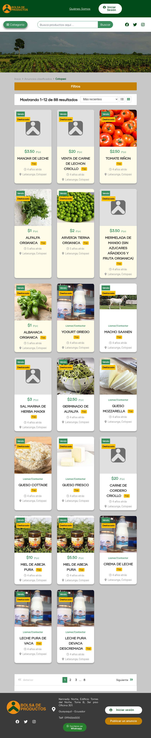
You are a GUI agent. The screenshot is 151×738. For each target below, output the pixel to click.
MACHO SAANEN (118, 332)
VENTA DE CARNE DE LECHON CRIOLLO (75, 163)
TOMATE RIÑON (118, 158)
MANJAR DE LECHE (33, 158)
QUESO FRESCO (75, 485)
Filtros (75, 86)
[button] (80, 8)
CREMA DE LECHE (118, 564)
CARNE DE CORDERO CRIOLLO (117, 490)
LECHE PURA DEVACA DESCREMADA (73, 643)
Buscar (105, 24)
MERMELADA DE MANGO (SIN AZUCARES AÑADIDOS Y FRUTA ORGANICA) (118, 248)
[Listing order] (99, 99)
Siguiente (124, 679)
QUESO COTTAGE (33, 485)
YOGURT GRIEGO (75, 332)
